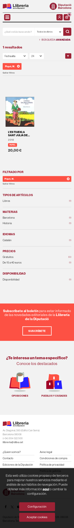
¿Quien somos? (12, 451)
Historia (31, 223)
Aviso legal (46, 451)
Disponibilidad (31, 280)
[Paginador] (37, 56)
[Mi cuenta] (59, 17)
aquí (46, 489)
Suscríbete (37, 331)
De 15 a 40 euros (31, 263)
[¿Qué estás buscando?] (19, 32)
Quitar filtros (9, 73)
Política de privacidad (52, 464)
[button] (67, 17)
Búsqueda (54, 39)
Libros (31, 201)
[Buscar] (67, 32)
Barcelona (31, 218)
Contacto (8, 458)
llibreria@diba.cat (13, 442)
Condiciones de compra (53, 458)
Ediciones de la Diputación (18, 464)
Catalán (31, 240)
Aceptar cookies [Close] (37, 517)
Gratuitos (31, 257)
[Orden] (15, 56)
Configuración (37, 506)
